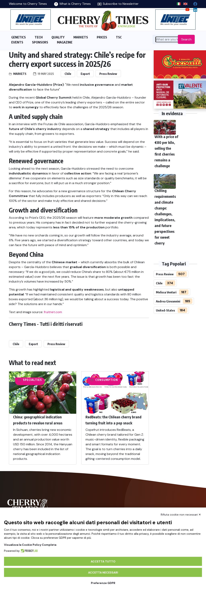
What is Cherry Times (72, 4)
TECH (39, 37)
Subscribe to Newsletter (118, 4)
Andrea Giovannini (168, 301)
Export (85, 73)
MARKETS (80, 37)
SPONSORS (40, 42)
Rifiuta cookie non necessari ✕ (181, 514)
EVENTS (17, 42)
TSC (119, 37)
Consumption (106, 380)
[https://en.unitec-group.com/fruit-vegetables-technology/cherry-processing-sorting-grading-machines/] (30, 19)
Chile (68, 73)
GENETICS (18, 37)
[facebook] (193, 3)
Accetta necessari (103, 572)
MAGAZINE (64, 42)
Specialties (32, 380)
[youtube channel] (185, 9)
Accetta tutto (103, 561)
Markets (19, 73)
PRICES (102, 37)
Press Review (108, 73)
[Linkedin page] (193, 9)
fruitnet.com (53, 312)
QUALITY (58, 37)
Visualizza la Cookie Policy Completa (30, 545)
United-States (165, 310)
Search (186, 39)
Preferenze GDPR (103, 583)
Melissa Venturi (166, 292)
